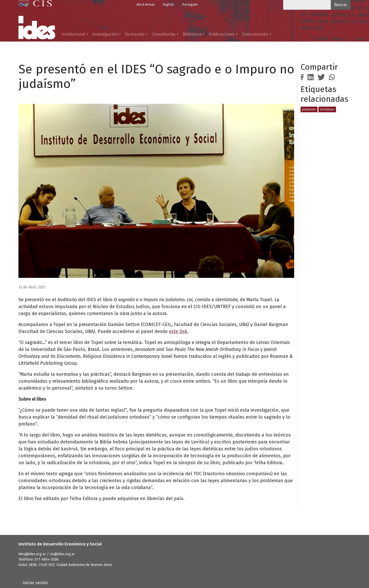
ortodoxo (327, 109)
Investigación (105, 34)
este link (178, 331)
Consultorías (164, 34)
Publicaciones (222, 34)
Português (190, 4)
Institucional (73, 34)
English (168, 4)
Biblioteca (192, 34)
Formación (135, 34)
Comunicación (255, 34)
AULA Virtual (146, 4)
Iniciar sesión (35, 582)
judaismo (309, 109)
